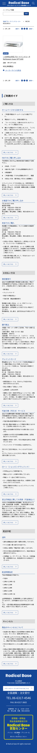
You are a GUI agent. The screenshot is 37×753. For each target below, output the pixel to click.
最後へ (31, 29)
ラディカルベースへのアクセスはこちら (16, 688)
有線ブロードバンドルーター (12, 21)
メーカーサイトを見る (12, 70)
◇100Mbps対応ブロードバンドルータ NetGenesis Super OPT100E (16, 57)
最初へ (18, 29)
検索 (26, 13)
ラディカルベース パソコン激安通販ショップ (19, 5)
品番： (5, 63)
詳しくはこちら (8, 152)
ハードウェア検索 (8, 10)
